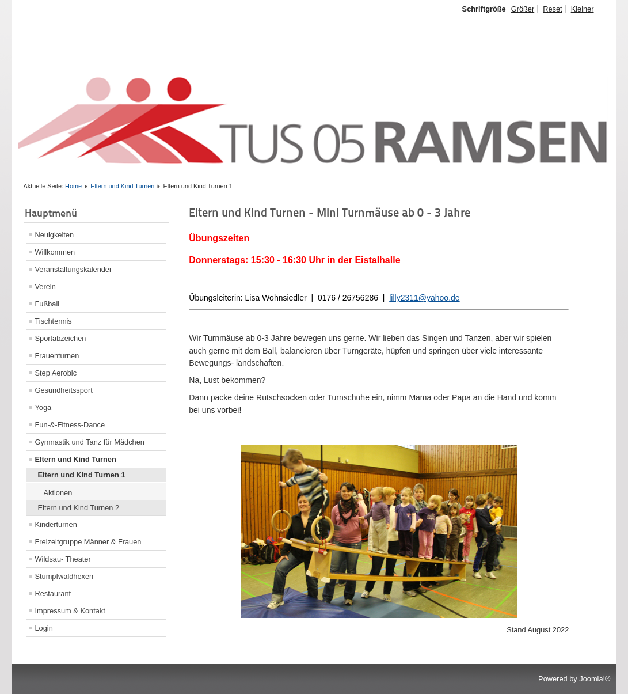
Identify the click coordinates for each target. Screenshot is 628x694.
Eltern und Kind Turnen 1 (81, 475)
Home (73, 186)
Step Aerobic (56, 373)
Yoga (43, 407)
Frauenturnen (57, 355)
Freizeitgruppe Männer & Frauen (88, 541)
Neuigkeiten (54, 234)
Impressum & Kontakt (70, 610)
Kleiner (582, 9)
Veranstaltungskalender (73, 269)
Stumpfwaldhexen (64, 576)
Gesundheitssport (64, 390)
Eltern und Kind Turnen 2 (79, 507)
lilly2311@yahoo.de (424, 297)
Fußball (47, 303)
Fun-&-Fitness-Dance (70, 424)
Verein (45, 286)
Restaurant (53, 593)
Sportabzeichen (60, 338)
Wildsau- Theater (63, 559)
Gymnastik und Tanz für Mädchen (89, 442)
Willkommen (55, 252)
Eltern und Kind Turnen (122, 186)
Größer (523, 9)
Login (44, 628)
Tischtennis (53, 321)
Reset (552, 9)
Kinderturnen (56, 524)
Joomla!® (594, 678)
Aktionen (58, 492)
